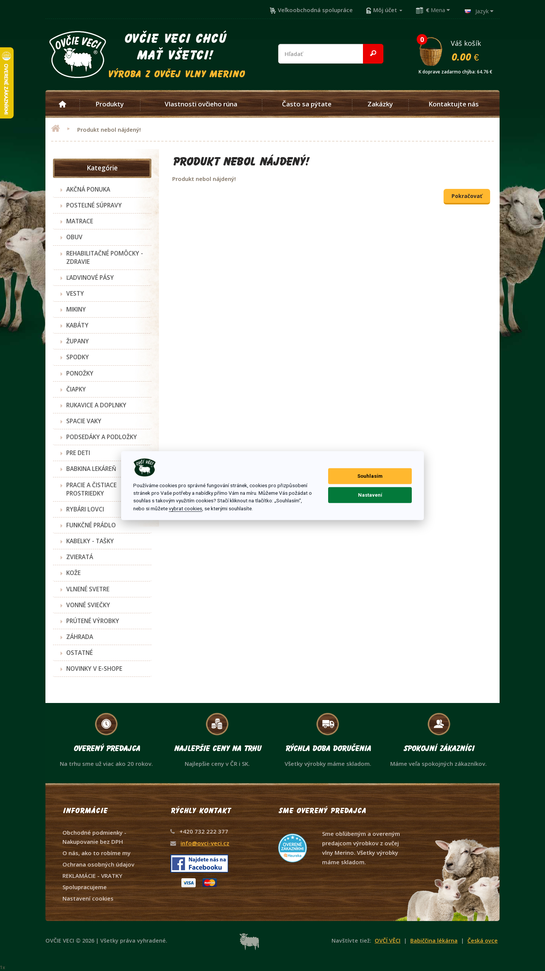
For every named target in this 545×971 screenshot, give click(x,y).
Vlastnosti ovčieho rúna (201, 104)
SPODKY (77, 357)
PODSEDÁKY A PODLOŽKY (101, 437)
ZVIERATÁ (79, 557)
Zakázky (380, 104)
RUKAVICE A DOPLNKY (96, 405)
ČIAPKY (76, 389)
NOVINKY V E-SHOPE (94, 668)
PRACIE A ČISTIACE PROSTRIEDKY (91, 489)
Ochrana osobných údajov (98, 864)
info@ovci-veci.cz (205, 843)
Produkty (109, 104)
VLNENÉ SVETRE (87, 589)
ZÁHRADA (79, 637)
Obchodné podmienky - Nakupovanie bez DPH (94, 837)
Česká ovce (482, 940)
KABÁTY (77, 325)
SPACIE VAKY (83, 421)
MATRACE (79, 221)
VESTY (75, 293)
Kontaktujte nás (453, 104)
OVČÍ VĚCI (387, 940)
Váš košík (458, 50)
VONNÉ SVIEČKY (88, 605)
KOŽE (73, 573)
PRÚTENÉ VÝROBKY (92, 621)
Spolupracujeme (84, 887)
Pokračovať (467, 195)
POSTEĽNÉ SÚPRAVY (94, 205)
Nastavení (370, 495)
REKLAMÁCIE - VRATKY (92, 875)
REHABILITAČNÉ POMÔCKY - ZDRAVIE (104, 257)
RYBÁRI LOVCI (85, 509)
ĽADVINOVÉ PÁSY (90, 277)
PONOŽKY (79, 373)
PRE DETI (78, 453)
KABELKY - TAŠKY (90, 541)
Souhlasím (370, 476)
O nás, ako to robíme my (96, 853)
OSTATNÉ (79, 652)
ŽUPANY (77, 341)
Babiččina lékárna (434, 940)
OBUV (74, 237)
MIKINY (76, 309)
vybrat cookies (185, 508)
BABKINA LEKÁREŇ (91, 468)
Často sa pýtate (307, 104)
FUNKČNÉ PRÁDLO (91, 525)
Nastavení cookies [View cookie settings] (88, 898)
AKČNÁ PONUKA (88, 189)
